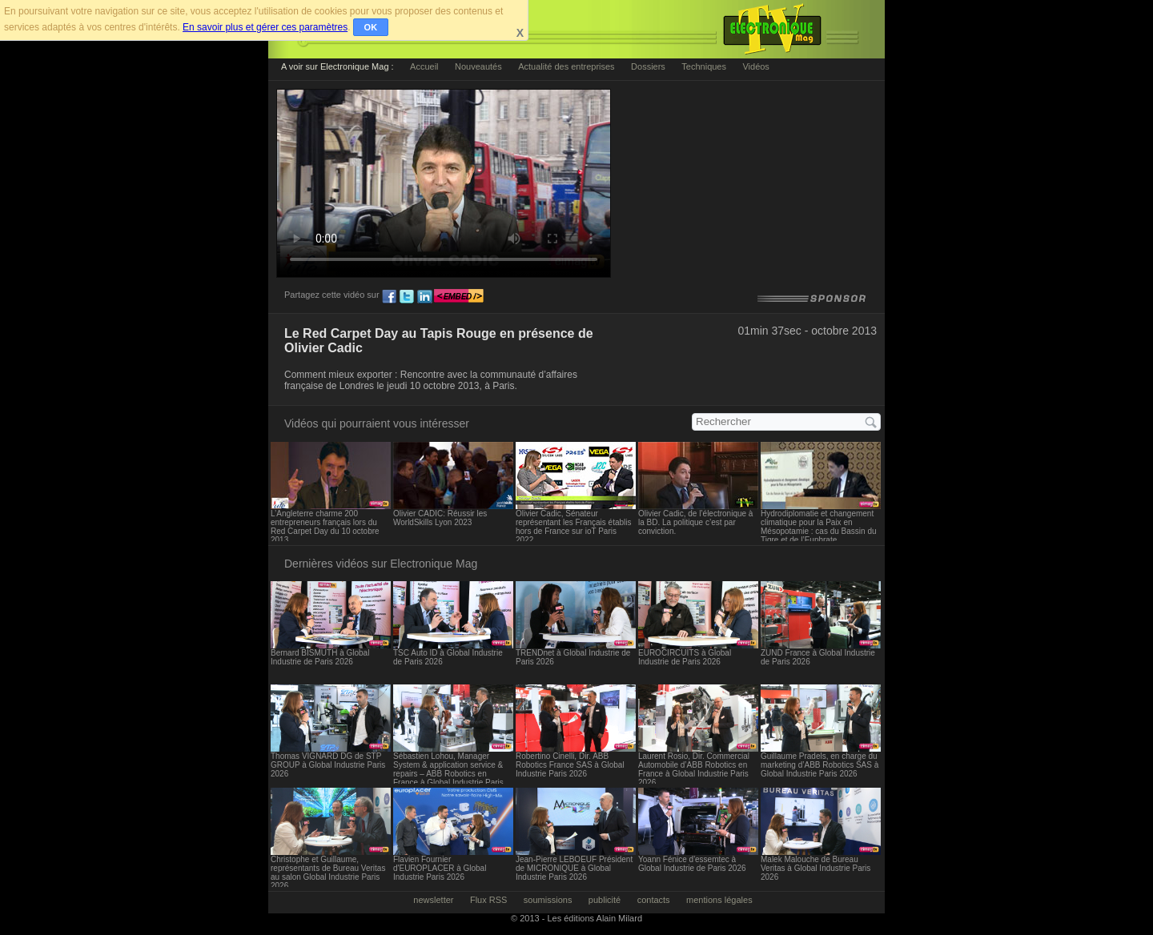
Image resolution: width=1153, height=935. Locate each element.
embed (459, 297)
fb (389, 297)
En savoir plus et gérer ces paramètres (265, 27)
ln (424, 297)
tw (407, 297)
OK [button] (371, 27)
